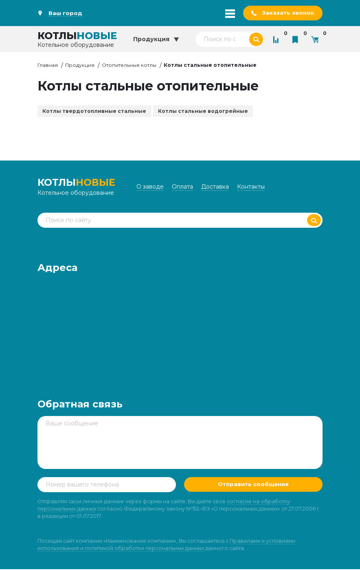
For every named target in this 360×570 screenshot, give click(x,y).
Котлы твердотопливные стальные (94, 111)
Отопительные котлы (129, 65)
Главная (47, 65)
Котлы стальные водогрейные (203, 111)
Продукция (79, 65)
